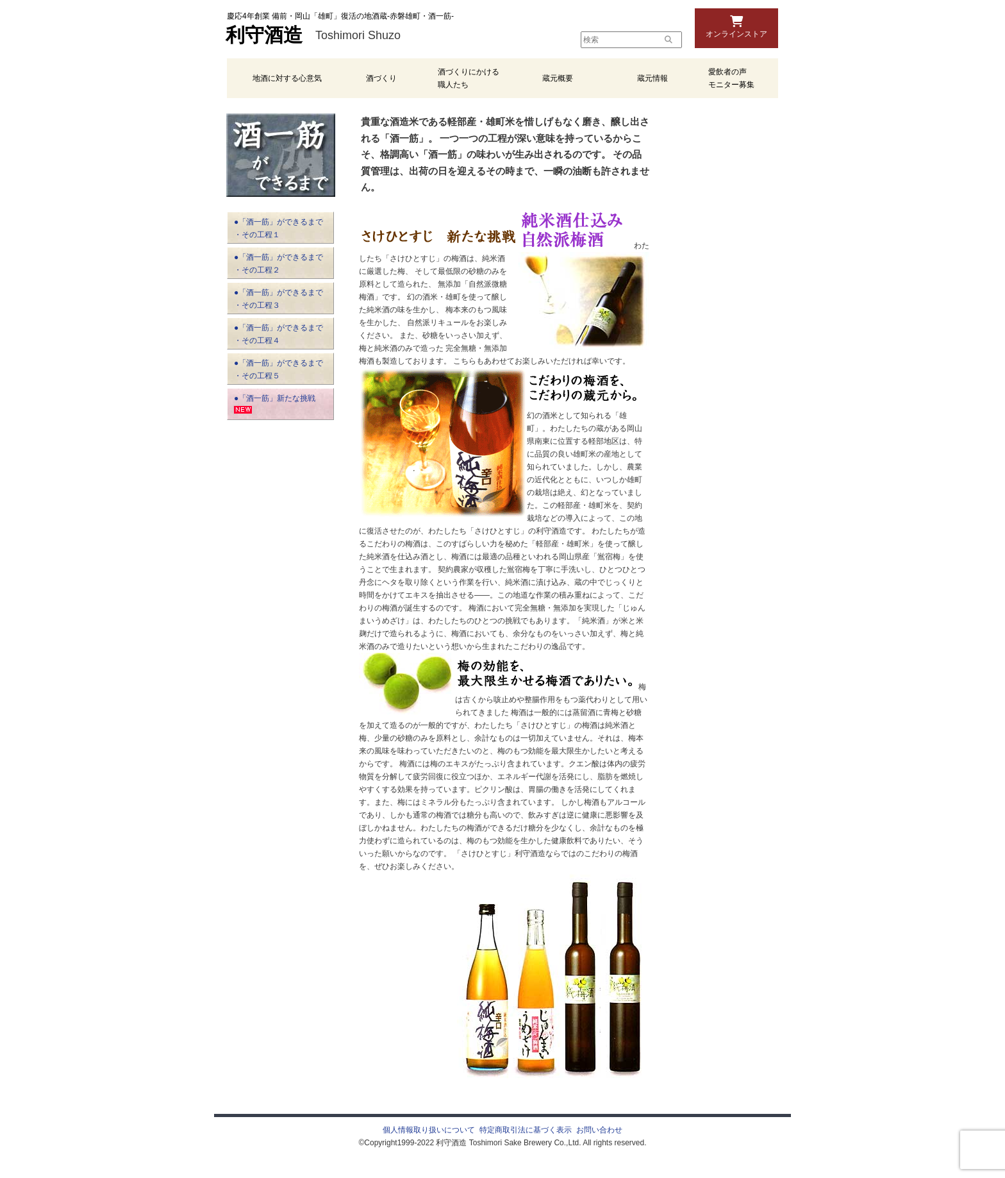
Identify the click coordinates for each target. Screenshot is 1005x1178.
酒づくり (381, 78)
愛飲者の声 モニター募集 (731, 78)
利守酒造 (264, 35)
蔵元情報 (652, 78)
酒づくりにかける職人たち (468, 78)
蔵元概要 (557, 78)
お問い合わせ (599, 1129)
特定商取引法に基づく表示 (525, 1129)
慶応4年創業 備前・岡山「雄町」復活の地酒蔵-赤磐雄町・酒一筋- (340, 16)
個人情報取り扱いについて (429, 1129)
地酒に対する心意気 (287, 78)
